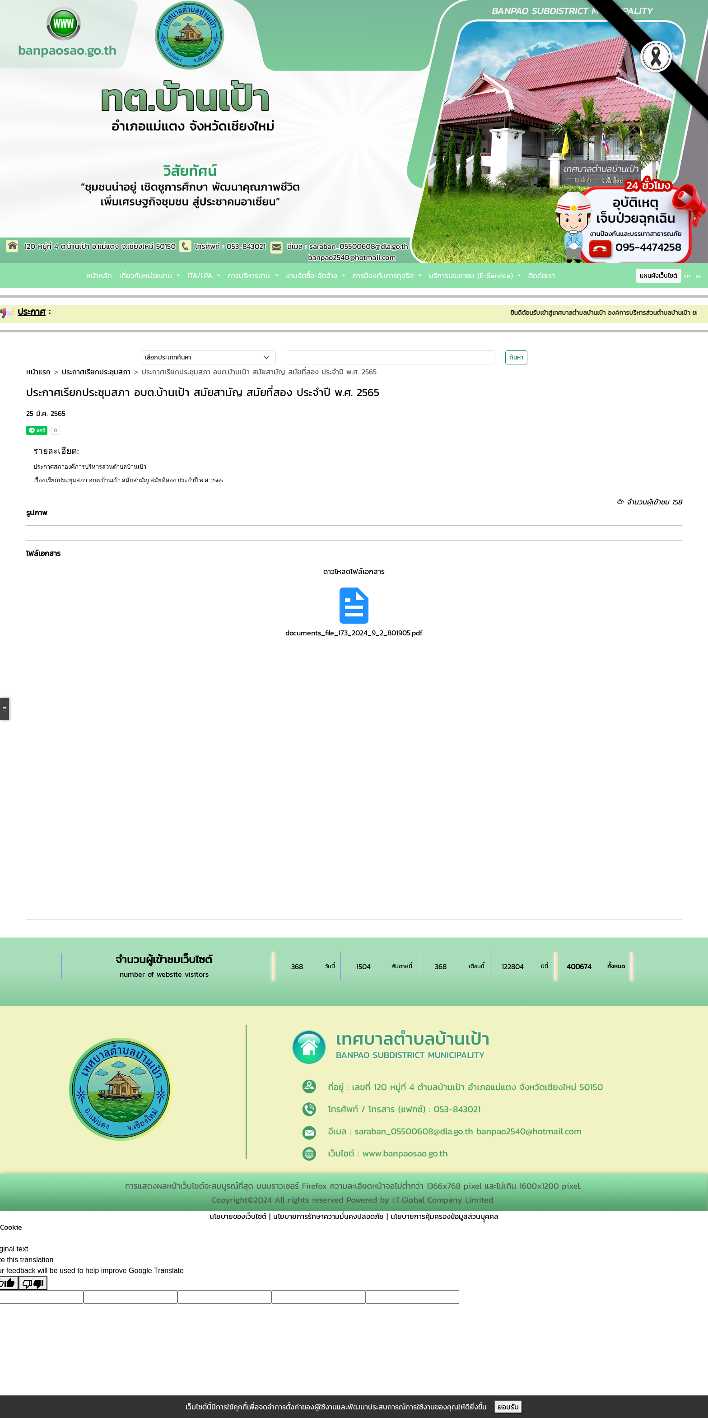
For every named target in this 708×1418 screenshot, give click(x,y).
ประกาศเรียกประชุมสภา (96, 371)
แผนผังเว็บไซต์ (658, 275)
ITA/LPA (201, 275)
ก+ (687, 276)
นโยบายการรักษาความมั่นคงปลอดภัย (328, 1216)
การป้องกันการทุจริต (384, 275)
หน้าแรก (38, 371)
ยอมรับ (508, 1406)
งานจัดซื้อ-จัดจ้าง (313, 275)
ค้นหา (516, 357)
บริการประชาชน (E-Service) (472, 275)
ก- (699, 276)
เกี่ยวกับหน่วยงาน (147, 275)
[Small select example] (208, 357)
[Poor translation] (33, 1283)
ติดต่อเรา (541, 275)
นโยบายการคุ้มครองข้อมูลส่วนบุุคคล (444, 1216)
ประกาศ (32, 311)
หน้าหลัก (99, 275)
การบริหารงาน (250, 275)
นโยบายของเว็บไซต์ (238, 1216)
